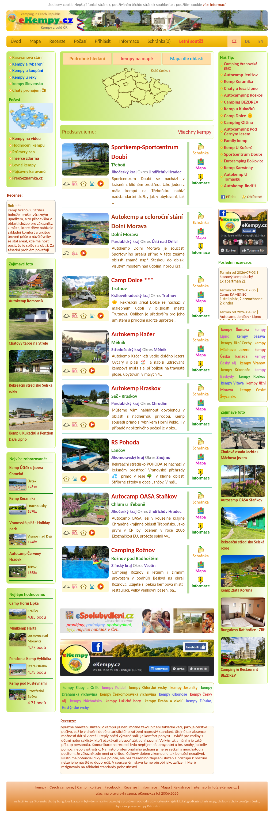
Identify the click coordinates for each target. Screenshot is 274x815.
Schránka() (159, 41)
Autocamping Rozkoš (243, 95)
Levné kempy (24, 164)
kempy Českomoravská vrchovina (128, 694)
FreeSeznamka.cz (27, 178)
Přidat (231, 196)
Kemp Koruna (187, 72)
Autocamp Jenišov (241, 75)
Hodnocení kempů (28, 145)
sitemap (200, 787)
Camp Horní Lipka (24, 603)
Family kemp (236, 140)
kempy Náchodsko (86, 701)
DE (247, 41)
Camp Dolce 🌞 (238, 116)
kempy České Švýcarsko (243, 393)
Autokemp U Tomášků (235, 177)
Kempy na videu (26, 138)
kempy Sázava (251, 336)
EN (260, 41)
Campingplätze (89, 787)
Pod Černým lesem (80, 72)
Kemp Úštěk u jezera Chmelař (26, 470)
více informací (214, 4)
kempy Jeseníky (183, 687)
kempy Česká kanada (243, 353)
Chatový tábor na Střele (28, 343)
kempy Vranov (252, 363)
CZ (234, 41)
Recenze (58, 41)
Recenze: (15, 195)
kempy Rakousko (148, 806)
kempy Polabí (114, 687)
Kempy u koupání (27, 70)
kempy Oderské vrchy (148, 687)
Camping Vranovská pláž (240, 66)
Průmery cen (23, 151)
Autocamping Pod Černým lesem (240, 131)
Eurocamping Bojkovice (243, 160)
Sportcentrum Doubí (243, 154)
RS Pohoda (125, 442)
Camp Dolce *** (132, 280)
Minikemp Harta (22, 628)
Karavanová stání (27, 57)
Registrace (181, 787)
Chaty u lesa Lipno (241, 88)
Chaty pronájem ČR (29, 90)
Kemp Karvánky (238, 167)
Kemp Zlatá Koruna (236, 590)
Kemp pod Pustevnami (28, 683)
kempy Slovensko (27, 83)
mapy (212, 801)
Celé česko (160, 70)
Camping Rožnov (133, 550)
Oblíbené (254, 196)
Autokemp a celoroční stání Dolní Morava (147, 221)
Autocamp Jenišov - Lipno (240, 296)
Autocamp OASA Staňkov (241, 500)
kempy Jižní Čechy (236, 343)
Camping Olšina (238, 122)
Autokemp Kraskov (136, 388)
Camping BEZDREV (241, 102)
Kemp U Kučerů (238, 147)
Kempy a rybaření (28, 64)
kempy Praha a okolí (163, 701)
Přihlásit (103, 41)
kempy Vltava (232, 383)
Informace (129, 41)
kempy (40, 787)
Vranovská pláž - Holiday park (29, 525)
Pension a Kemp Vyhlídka (30, 658)
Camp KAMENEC (233, 274)
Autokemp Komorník (26, 301)
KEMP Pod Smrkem (235, 319)
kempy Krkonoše (235, 369)
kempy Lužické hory (123, 701)
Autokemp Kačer (133, 334)
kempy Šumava (235, 329)
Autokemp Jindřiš (240, 186)
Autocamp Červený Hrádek (25, 556)
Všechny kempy (194, 132)
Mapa (35, 41)
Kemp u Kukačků (239, 109)
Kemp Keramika (22, 498)
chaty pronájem (241, 801)
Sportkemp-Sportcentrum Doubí (144, 152)
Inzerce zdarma (25, 158)
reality (102, 801)
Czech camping (62, 787)
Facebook (112, 787)
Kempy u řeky (24, 77)
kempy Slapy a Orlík (80, 687)
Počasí (80, 41)
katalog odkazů (189, 801)
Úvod (16, 41)
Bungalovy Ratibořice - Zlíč (243, 629)
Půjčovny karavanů (28, 171)
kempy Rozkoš (252, 376)
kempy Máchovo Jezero (243, 346)
